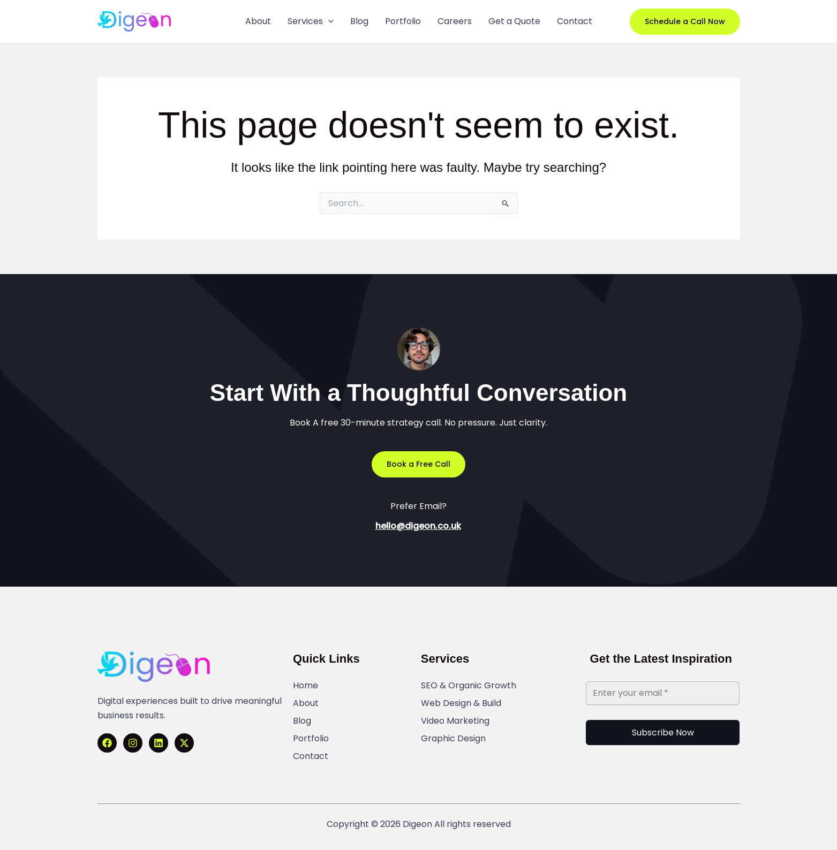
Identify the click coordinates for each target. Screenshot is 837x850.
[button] (685, 22)
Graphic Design (453, 738)
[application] (328, 21)
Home (305, 685)
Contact (310, 756)
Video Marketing (455, 721)
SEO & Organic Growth (468, 685)
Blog (302, 721)
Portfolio (311, 738)
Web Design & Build (461, 703)
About (306, 703)
